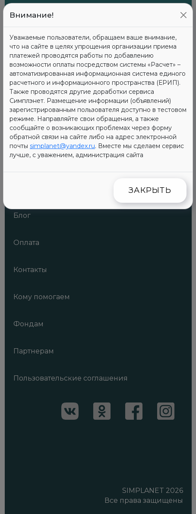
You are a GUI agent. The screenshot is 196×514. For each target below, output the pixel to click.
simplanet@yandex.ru (62, 146)
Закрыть (150, 190)
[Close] (183, 15)
